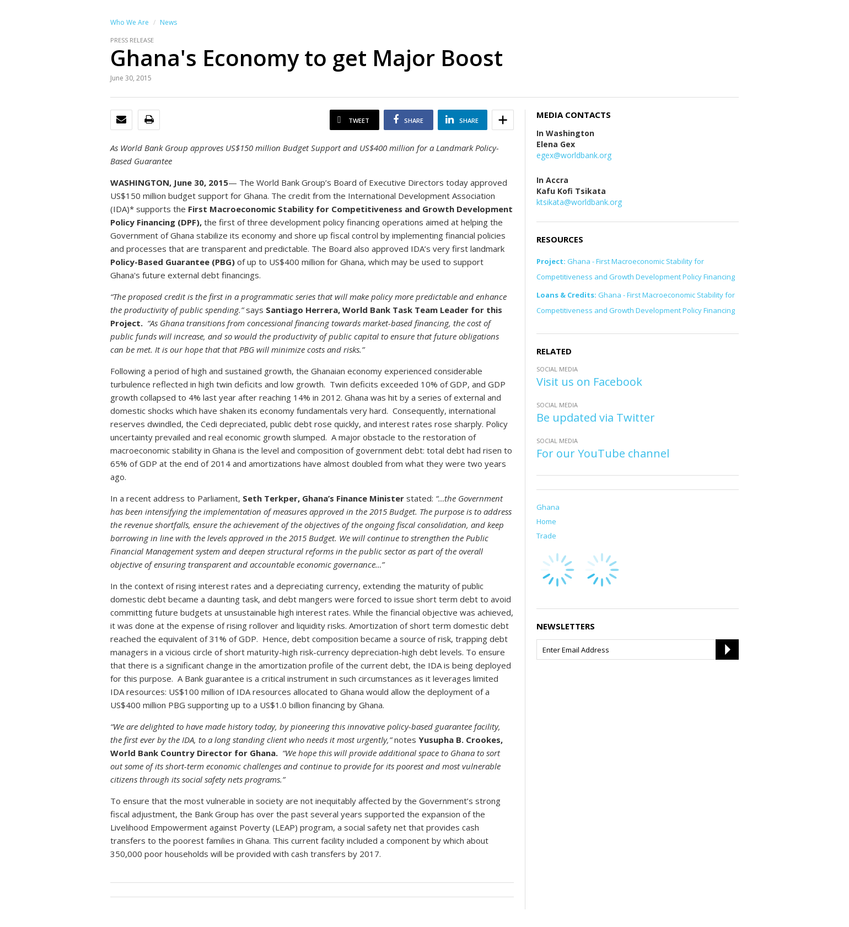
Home (546, 521)
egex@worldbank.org (573, 155)
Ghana (548, 507)
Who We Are (129, 22)
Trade (546, 536)
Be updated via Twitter (595, 417)
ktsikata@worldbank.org (579, 202)
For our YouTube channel (602, 453)
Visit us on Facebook (589, 381)
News (168, 22)
